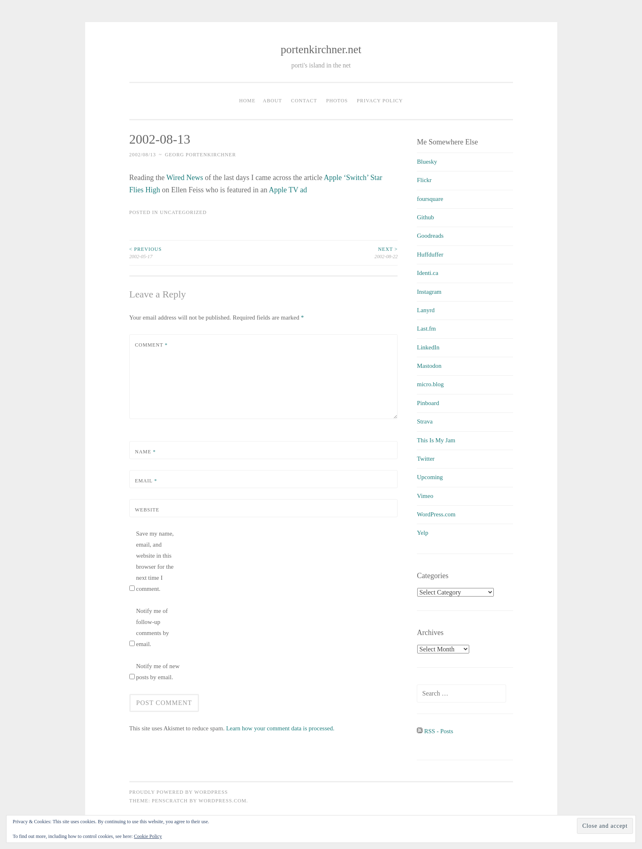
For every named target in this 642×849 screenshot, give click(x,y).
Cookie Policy (148, 836)
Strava (424, 421)
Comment (151, 345)
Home (247, 101)
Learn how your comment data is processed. (280, 728)
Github (425, 217)
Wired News (184, 177)
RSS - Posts (435, 731)
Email (146, 481)
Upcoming (430, 477)
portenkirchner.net (320, 49)
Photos (337, 101)
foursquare (430, 199)
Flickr (424, 180)
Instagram (429, 291)
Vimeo (425, 496)
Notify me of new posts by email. (157, 671)
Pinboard (428, 403)
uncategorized (183, 212)
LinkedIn (428, 347)
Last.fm (426, 328)
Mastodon (429, 366)
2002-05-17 (196, 252)
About (272, 101)
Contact (304, 101)
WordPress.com (436, 514)
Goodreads (430, 235)
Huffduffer (430, 254)
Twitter (425, 458)
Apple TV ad (288, 190)
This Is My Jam (436, 440)
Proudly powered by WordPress (178, 792)
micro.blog (430, 384)
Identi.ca (427, 273)
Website (147, 510)
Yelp (422, 532)
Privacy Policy (380, 101)
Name (145, 452)
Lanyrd (425, 310)
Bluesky (427, 161)
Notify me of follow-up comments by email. (152, 627)
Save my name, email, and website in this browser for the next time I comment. (155, 561)
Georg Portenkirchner (200, 155)
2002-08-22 (330, 252)
